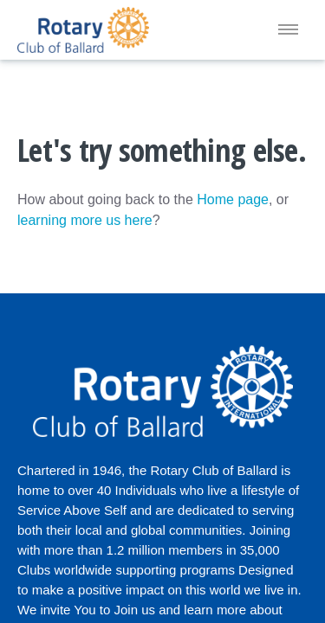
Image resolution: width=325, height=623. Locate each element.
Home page (233, 199)
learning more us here (85, 220)
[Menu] (288, 30)
